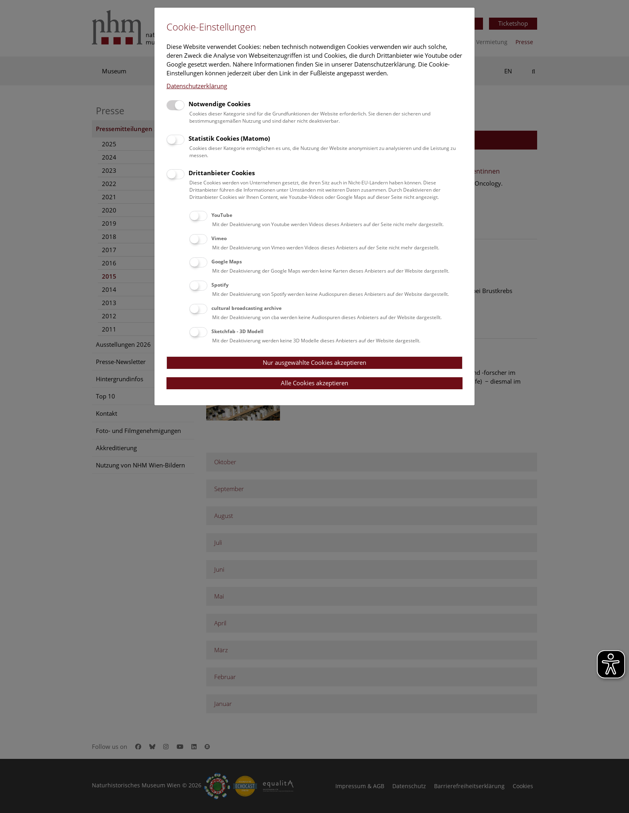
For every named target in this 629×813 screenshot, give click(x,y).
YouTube (221, 215)
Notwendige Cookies (219, 104)
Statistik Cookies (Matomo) (229, 138)
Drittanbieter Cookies (222, 173)
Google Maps (226, 261)
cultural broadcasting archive (246, 308)
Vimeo (219, 238)
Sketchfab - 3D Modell (237, 331)
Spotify (220, 284)
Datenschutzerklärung (196, 86)
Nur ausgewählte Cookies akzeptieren (314, 362)
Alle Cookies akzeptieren (314, 383)
